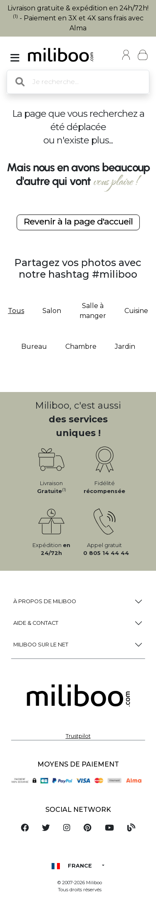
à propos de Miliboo (44, 601)
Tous (16, 311)
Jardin (125, 346)
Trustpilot (78, 736)
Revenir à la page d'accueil (78, 221)
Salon (51, 311)
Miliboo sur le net (40, 644)
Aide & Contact (35, 623)
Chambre (81, 346)
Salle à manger (92, 311)
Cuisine (136, 311)
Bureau (34, 346)
